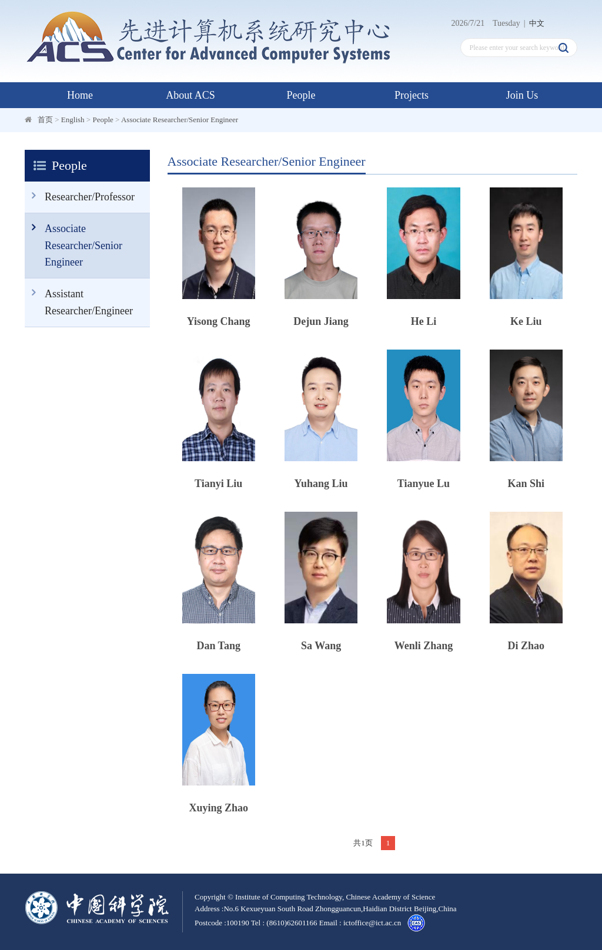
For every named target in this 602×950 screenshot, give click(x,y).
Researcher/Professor (80, 196)
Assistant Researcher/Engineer (79, 297)
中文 (536, 23)
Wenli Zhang (423, 646)
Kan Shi (526, 483)
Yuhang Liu (321, 483)
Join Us (522, 95)
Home (80, 95)
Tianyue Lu (423, 483)
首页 (45, 119)
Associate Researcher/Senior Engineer (179, 119)
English (73, 119)
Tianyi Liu (218, 483)
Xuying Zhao (218, 808)
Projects (411, 95)
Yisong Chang (218, 321)
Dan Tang (218, 646)
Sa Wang (321, 646)
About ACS (190, 95)
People (301, 95)
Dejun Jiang (321, 321)
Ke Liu (526, 321)
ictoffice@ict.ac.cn (372, 922)
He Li (424, 321)
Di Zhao (526, 646)
